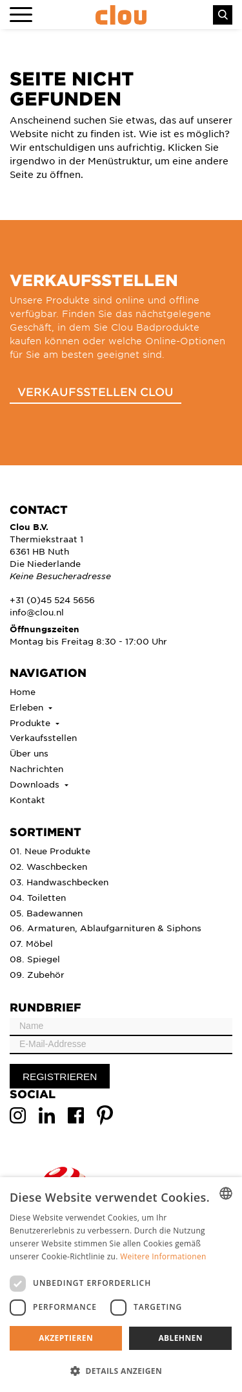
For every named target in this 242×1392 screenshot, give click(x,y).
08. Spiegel (35, 958)
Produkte (31, 722)
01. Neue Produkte (50, 850)
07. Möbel (31, 943)
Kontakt (27, 799)
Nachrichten (36, 768)
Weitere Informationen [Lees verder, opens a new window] (163, 1256)
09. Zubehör (37, 974)
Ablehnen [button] (180, 1337)
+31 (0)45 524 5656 (52, 599)
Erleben (28, 707)
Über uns (29, 752)
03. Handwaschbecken (59, 881)
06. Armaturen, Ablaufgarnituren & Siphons (105, 927)
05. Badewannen (46, 912)
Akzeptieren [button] (66, 1337)
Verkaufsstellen (43, 737)
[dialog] (121, 1284)
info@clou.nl (37, 611)
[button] (121, 1370)
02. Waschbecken (48, 866)
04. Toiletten (38, 897)
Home (22, 691)
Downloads (36, 784)
